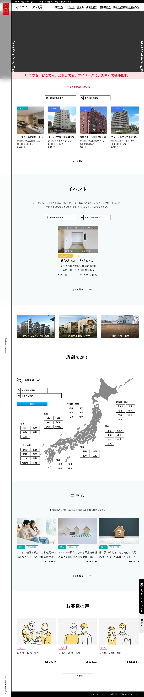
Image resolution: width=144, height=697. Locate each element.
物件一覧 (59, 7)
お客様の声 (105, 7)
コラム (80, 7)
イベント (70, 7)
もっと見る (77, 161)
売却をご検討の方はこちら (126, 7)
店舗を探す (91, 7)
